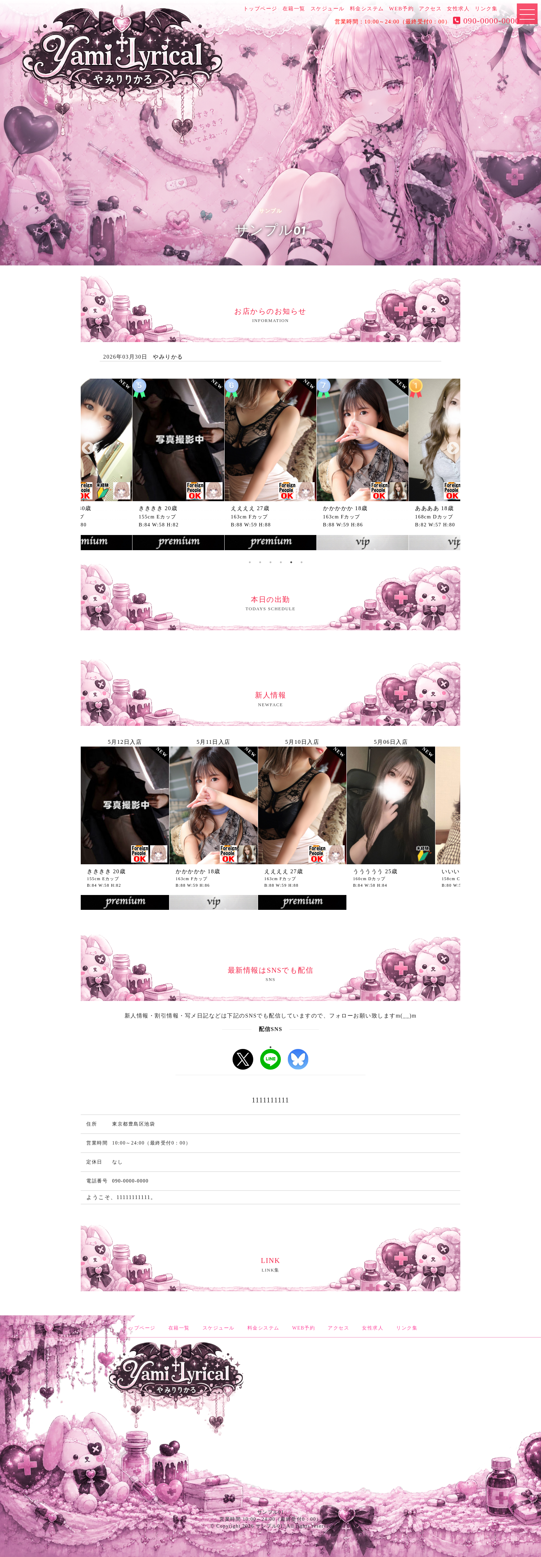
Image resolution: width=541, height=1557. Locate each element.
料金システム (367, 8)
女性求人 (458, 8)
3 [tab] (260, 562)
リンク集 (486, 8)
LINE (270, 1059)
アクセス (430, 8)
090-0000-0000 (485, 20)
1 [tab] (270, 1047)
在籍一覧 (294, 8)
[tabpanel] (270, 466)
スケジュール (328, 8)
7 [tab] (301, 562)
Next (453, 448)
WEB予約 (401, 8)
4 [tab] (270, 562)
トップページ (260, 8)
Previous (88, 448)
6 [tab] (291, 562)
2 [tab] (249, 562)
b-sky (298, 1059)
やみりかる (168, 357)
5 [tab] (280, 562)
